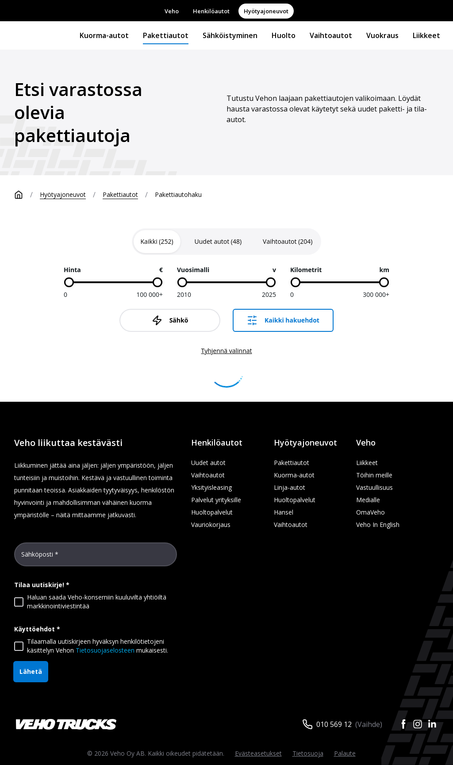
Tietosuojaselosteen (105, 650)
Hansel (283, 512)
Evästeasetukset (258, 753)
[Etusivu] (27, 194)
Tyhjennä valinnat (226, 350)
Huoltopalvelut (212, 512)
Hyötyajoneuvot (266, 11)
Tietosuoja (307, 753)
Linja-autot (289, 487)
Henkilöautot (211, 11)
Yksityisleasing (211, 487)
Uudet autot (208, 462)
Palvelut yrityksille (216, 500)
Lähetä (30, 671)
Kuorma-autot (104, 35)
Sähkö (170, 320)
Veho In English (377, 524)
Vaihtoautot (331, 35)
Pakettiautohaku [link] (178, 194)
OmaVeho (370, 512)
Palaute (345, 753)
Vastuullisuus (374, 487)
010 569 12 (334, 724)
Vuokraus (382, 35)
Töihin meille (374, 475)
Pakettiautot (165, 35)
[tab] (157, 241)
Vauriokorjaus (210, 524)
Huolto (284, 35)
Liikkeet (426, 35)
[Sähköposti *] (95, 558)
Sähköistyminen (230, 35)
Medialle (368, 500)
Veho (172, 11)
